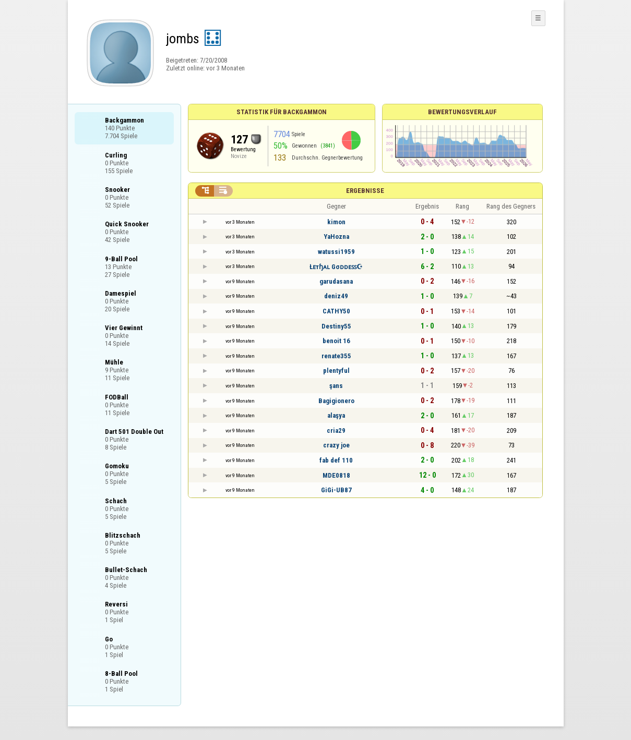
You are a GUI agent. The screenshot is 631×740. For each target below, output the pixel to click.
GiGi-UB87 (336, 490)
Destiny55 (336, 326)
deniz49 (336, 296)
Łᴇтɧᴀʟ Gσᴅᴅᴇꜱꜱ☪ (336, 267)
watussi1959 (336, 252)
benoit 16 (336, 341)
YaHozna (336, 236)
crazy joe (336, 445)
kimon (336, 222)
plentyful (336, 370)
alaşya (336, 415)
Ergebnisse (365, 191)
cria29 (336, 430)
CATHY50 (336, 311)
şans (336, 386)
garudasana (336, 281)
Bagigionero (336, 401)
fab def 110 (336, 460)
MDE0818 (336, 475)
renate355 (336, 356)
